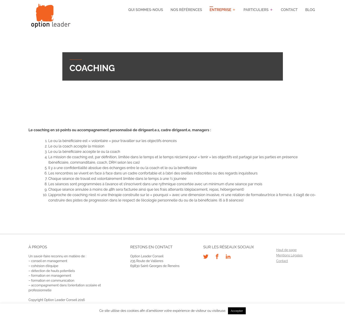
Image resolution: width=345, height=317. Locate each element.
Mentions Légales (289, 255)
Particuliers (256, 10)
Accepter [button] (237, 310)
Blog (310, 10)
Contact (289, 10)
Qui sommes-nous (146, 10)
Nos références (186, 10)
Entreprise (220, 10)
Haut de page (286, 250)
